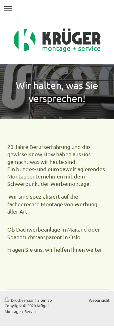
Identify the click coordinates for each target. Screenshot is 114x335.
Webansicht (99, 300)
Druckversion (20, 300)
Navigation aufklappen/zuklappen (57, 8)
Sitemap (44, 300)
